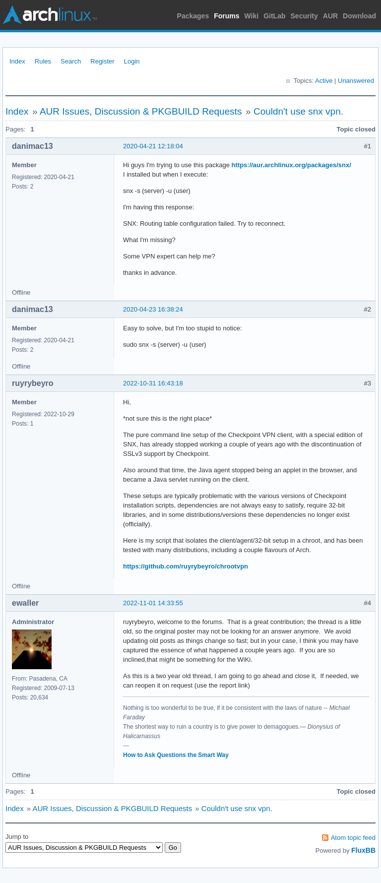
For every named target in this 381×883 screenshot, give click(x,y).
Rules (43, 61)
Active (323, 80)
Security (304, 16)
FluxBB (363, 850)
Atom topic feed (353, 837)
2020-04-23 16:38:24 (153, 309)
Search (71, 61)
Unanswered (356, 80)
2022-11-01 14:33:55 (153, 603)
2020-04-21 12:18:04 (153, 146)
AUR (330, 16)
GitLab (274, 16)
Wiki (252, 16)
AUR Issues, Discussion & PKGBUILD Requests (141, 111)
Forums (226, 16)
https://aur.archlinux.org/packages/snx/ (291, 165)
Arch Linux (49, 15)
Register (102, 61)
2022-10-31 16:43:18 (153, 383)
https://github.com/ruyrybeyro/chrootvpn (185, 566)
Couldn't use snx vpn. (298, 111)
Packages (193, 16)
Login (132, 61)
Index (17, 61)
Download (359, 16)
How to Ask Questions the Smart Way (176, 755)
